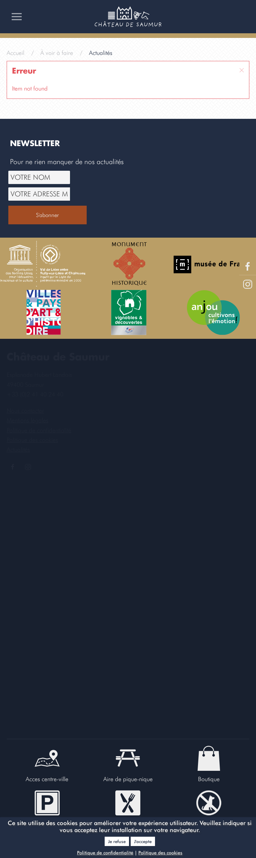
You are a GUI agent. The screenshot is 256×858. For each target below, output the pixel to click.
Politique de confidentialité (105, 852)
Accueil (15, 52)
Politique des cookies (160, 852)
